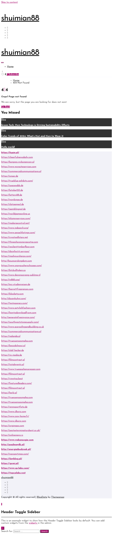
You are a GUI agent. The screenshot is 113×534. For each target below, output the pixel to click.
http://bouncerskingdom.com (16, 261)
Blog (3, 119)
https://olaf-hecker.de (12, 350)
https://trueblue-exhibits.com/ (17, 181)
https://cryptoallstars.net (14, 237)
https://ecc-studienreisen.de (15, 284)
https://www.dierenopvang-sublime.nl (20, 275)
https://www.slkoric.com (13, 412)
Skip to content (9, 2)
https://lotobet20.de (12, 190)
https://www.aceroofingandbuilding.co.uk (22, 327)
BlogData (42, 497)
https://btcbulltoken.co (13, 270)
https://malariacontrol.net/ (15, 223)
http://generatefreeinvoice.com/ (18, 317)
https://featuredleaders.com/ (16, 383)
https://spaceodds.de (12, 185)
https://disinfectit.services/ (15, 251)
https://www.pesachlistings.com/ (18, 233)
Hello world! (8, 147)
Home (10, 66)
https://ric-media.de (11, 355)
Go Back (5, 107)
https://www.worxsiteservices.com (18, 167)
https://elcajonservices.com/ (15, 218)
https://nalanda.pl (10, 336)
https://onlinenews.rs (12, 435)
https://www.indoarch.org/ (15, 228)
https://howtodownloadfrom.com (18, 313)
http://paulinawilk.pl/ (13, 444)
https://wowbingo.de (12, 200)
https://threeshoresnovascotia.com (19, 242)
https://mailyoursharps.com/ (16, 256)
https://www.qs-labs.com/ (15, 468)
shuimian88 (20, 18)
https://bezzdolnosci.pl (13, 346)
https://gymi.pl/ (10, 463)
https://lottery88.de (11, 195)
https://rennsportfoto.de (14, 407)
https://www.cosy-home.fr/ (15, 416)
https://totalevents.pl (12, 364)
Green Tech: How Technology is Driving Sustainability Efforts (35, 125)
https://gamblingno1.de (13, 209)
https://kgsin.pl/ (10, 152)
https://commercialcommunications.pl (21, 171)
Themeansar (57, 497)
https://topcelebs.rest (13, 473)
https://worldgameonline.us (15, 214)
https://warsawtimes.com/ (15, 454)
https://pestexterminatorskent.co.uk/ (20, 430)
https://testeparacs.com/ (14, 303)
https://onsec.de (9, 176)
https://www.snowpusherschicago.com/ (21, 265)
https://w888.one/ (10, 280)
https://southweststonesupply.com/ (20, 322)
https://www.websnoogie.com (17, 440)
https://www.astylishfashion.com (18, 308)
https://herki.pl (9, 393)
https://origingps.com (12, 426)
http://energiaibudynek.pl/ (16, 449)
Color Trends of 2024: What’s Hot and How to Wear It (32, 136)
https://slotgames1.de (12, 204)
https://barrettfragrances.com (17, 289)
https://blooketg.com (12, 294)
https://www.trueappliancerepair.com (20, 369)
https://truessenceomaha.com (17, 341)
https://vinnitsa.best (12, 379)
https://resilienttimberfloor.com (17, 247)
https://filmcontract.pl (13, 360)
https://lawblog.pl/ (11, 459)
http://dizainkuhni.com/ (13, 298)
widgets (33, 523)
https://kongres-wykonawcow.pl (17, 162)
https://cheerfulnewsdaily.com (17, 157)
